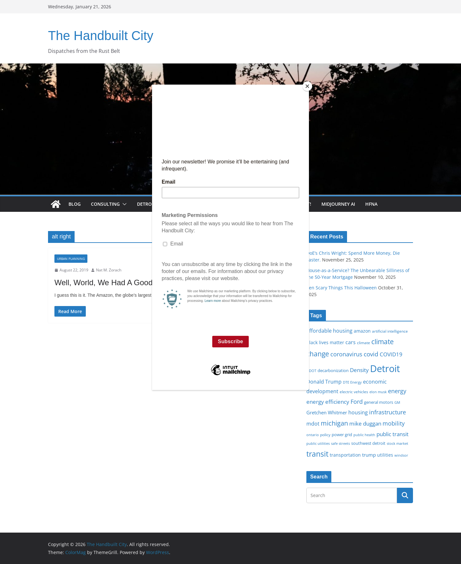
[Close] (307, 86)
